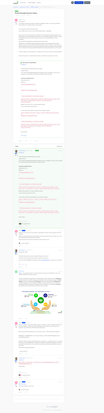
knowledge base (45, 260)
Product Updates (31, 2)
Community (15, 7)
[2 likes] (24, 224)
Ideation (39, 2)
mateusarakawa (22, 150)
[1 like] (24, 243)
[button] (79, 2)
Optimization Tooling (24, 7)
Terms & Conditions (46, 410)
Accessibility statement (57, 410)
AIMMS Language (34, 7)
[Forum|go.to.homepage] (16, 2)
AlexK (20, 19)
